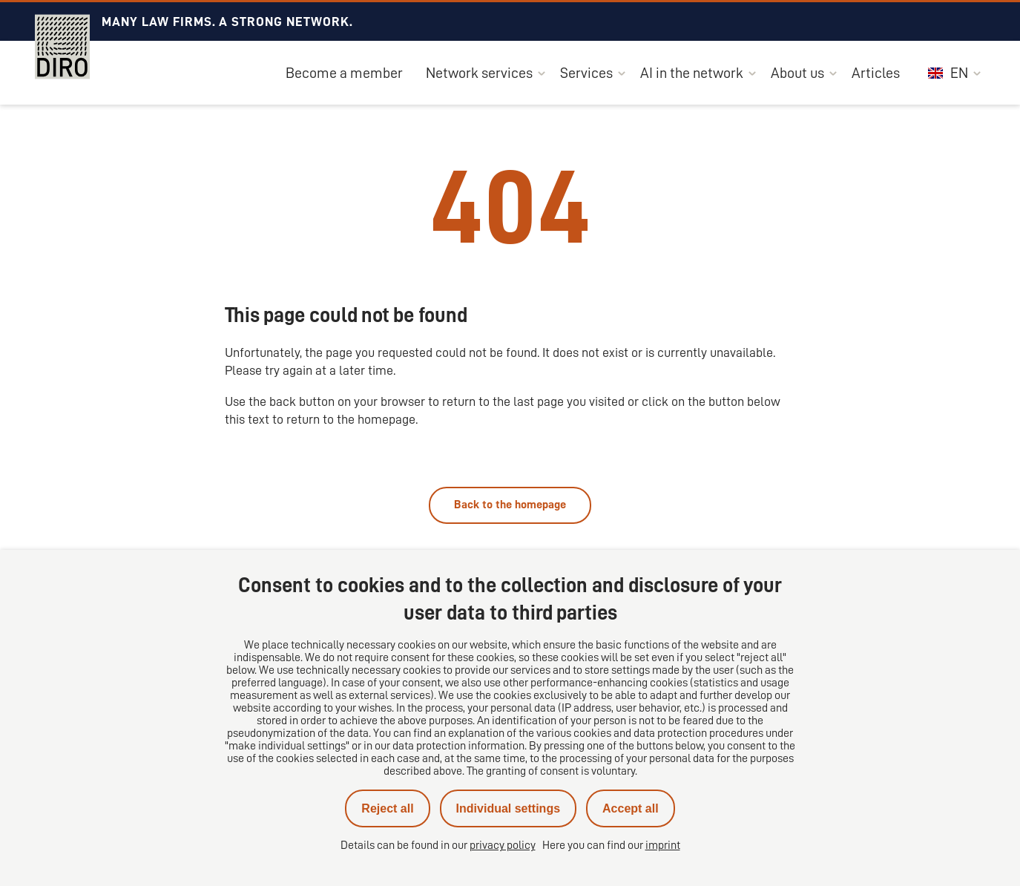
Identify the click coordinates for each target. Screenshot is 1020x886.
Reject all (387, 808)
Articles (876, 72)
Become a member (344, 72)
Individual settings (508, 808)
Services (586, 72)
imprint (662, 845)
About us (797, 72)
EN (948, 72)
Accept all (630, 808)
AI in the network (691, 72)
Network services (479, 72)
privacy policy (503, 845)
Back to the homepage (510, 505)
